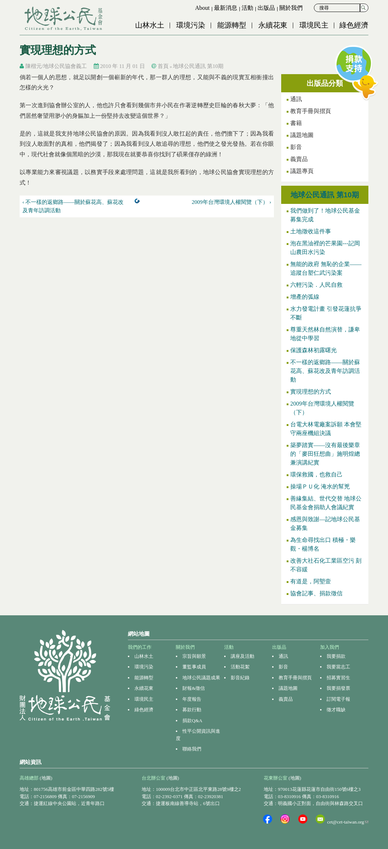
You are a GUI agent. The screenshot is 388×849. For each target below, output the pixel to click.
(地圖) (46, 778)
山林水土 (149, 25)
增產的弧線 (304, 297)
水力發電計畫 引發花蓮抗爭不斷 (325, 313)
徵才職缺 (336, 709)
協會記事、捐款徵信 (316, 593)
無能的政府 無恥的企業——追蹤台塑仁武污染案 (325, 268)
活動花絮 (240, 666)
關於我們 (291, 8)
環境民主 (313, 25)
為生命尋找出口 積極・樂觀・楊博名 (323, 544)
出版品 (266, 8)
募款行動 (191, 709)
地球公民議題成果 (201, 677)
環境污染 (190, 25)
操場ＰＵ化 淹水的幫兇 (320, 486)
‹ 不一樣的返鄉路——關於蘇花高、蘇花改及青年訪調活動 (73, 206)
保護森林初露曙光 (313, 350)
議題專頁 (302, 171)
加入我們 (329, 647)
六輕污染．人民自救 (316, 285)
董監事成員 (194, 666)
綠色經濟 (353, 25)
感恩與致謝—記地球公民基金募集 (325, 523)
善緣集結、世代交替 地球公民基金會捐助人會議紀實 (325, 502)
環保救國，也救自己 (316, 474)
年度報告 (191, 699)
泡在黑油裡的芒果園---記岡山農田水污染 (325, 247)
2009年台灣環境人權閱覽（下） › (231, 202)
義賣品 (299, 159)
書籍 (296, 123)
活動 (247, 8)
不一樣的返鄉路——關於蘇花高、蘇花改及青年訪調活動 (325, 371)
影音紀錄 (240, 677)
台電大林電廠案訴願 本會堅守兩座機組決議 (325, 428)
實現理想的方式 (310, 392)
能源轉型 (231, 25)
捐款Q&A (192, 720)
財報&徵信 (193, 688)
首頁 (163, 66)
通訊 (283, 656)
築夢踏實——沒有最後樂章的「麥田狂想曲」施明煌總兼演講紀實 (325, 454)
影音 (296, 147)
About (202, 8)
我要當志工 (338, 666)
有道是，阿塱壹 (310, 581)
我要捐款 (336, 656)
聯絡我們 (191, 749)
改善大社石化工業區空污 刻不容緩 (325, 565)
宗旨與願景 (194, 656)
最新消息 (225, 8)
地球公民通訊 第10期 (198, 66)
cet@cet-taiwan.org (347, 822)
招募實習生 (338, 677)
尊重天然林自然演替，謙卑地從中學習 (325, 333)
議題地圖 (302, 135)
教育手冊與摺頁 (310, 111)
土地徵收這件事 (310, 231)
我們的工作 (139, 647)
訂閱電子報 (338, 699)
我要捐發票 (338, 688)
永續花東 (272, 25)
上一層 (138, 202)
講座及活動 (242, 656)
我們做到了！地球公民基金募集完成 (325, 215)
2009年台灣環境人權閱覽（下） (322, 408)
